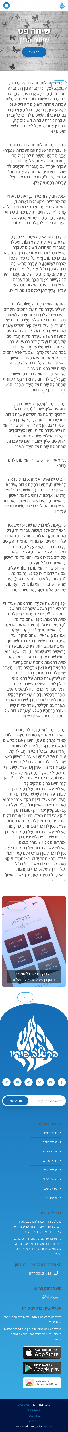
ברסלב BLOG (52, 1179)
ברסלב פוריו (52, 1133)
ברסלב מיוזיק (52, 1142)
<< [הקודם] (59, 85)
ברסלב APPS (52, 1161)
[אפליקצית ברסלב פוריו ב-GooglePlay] (42, 1368)
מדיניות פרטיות (34, 1410)
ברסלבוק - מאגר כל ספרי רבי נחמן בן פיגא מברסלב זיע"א (34, 976)
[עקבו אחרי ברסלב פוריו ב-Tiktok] (28, 1082)
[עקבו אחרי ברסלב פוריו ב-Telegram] (6, 1082)
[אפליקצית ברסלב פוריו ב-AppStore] (42, 1352)
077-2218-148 (40, 1273)
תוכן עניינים (34, 52)
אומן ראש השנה (50, 1151)
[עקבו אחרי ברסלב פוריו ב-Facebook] (62, 1082)
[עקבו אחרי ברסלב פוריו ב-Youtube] (17, 1082)
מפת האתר (34, 1421)
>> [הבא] (25, 997)
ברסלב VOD (52, 1170)
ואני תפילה (53, 1198)
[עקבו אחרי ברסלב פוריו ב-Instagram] (51, 1082)
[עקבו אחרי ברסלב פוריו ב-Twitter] (40, 1082)
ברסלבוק (16, 905)
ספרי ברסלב (52, 1188)
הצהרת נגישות (34, 1415)
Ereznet (48, 1426)
